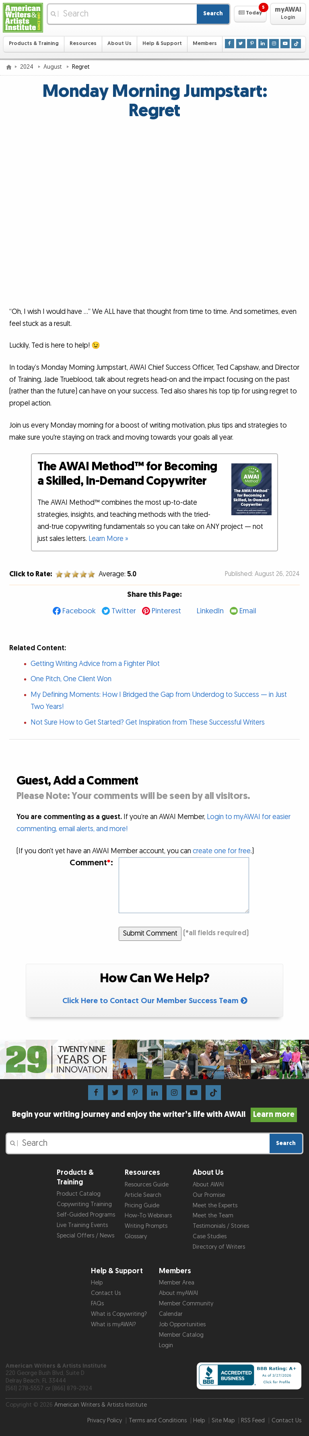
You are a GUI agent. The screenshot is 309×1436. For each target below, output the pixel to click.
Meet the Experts (215, 1205)
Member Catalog (181, 1335)
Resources (83, 43)
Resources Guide (147, 1184)
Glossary (136, 1236)
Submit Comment (150, 933)
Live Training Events (82, 1225)
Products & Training (34, 43)
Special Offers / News (85, 1235)
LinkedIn (210, 611)
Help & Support (162, 43)
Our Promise (209, 1195)
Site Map (223, 1420)
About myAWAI (178, 1293)
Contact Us (106, 1293)
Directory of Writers (219, 1247)
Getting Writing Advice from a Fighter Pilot (95, 663)
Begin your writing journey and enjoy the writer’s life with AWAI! (154, 1114)
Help (97, 1282)
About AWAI (208, 1184)
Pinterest (166, 611)
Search (213, 13)
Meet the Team (213, 1215)
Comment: (91, 862)
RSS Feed (253, 1420)
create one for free (222, 851)
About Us (119, 43)
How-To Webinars (148, 1215)
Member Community (186, 1303)
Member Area (176, 1282)
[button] (250, 14)
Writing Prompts (146, 1226)
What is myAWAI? (113, 1324)
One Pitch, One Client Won (71, 679)
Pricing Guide (142, 1205)
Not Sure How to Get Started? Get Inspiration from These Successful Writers (148, 722)
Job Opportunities (182, 1324)
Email (247, 611)
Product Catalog (79, 1194)
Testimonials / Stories (221, 1226)
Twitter (123, 611)
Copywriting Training (84, 1204)
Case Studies (210, 1236)
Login (166, 1345)
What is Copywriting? (119, 1314)
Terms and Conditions (158, 1420)
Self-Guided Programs (86, 1215)
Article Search (143, 1195)
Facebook (79, 611)
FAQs (97, 1303)
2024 (27, 67)
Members (205, 43)
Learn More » (108, 538)
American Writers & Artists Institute (100, 1405)
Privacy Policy (104, 1420)
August (53, 67)
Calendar (171, 1314)
